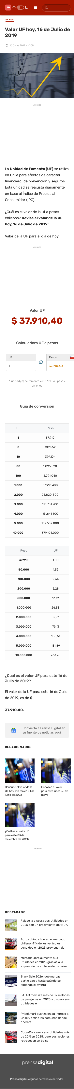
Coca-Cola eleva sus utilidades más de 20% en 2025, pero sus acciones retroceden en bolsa (45, 1036)
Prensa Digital (18, 1079)
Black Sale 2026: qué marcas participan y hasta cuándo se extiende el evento (41, 981)
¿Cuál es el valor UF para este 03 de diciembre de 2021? (17, 835)
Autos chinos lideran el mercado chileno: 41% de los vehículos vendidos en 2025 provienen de (43, 943)
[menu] (34, 6)
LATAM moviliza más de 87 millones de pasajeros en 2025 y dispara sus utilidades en (45, 999)
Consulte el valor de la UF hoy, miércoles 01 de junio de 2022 (20, 791)
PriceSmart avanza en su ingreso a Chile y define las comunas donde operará (44, 1018)
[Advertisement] (37, 133)
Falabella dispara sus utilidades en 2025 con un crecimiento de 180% (44, 923)
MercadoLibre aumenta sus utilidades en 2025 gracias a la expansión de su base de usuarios (44, 962)
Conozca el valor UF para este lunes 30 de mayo (54, 791)
